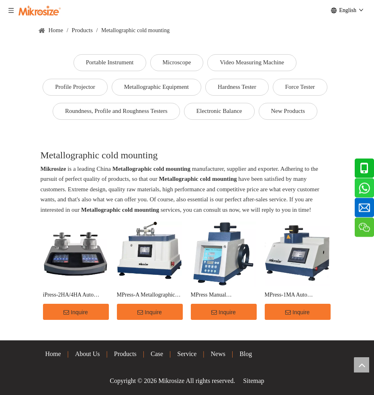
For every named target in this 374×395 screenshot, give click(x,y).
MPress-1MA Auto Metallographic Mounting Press (294, 295)
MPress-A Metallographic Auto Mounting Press (146, 295)
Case (157, 353)
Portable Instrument (110, 62)
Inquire (75, 312)
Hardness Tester (237, 87)
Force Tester (300, 87)
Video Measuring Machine (252, 62)
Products (125, 353)
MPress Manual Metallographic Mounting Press (220, 295)
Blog (245, 353)
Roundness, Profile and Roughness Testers (116, 111)
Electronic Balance (219, 111)
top (361, 364)
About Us (87, 353)
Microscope (177, 62)
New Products (288, 111)
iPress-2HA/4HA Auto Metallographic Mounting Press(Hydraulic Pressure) (72, 295)
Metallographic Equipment (156, 87)
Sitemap (253, 380)
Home (53, 353)
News (218, 353)
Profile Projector (75, 87)
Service (186, 353)
